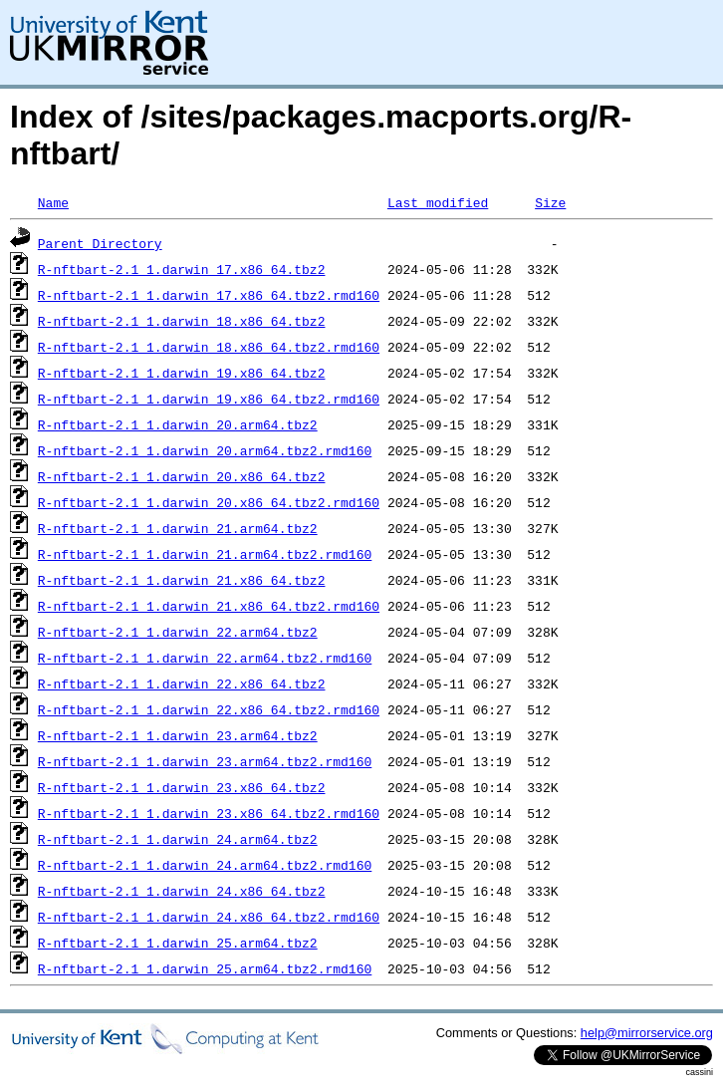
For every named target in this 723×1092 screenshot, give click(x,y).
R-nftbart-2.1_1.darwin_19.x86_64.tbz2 (182, 373)
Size (550, 202)
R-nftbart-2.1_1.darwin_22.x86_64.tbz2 (182, 683)
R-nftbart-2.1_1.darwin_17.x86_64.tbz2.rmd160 (208, 295)
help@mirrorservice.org (647, 1032)
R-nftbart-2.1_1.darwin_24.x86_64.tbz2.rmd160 (208, 917)
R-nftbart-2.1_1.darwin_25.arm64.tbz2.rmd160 (204, 968)
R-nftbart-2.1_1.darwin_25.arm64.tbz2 (178, 943)
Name (53, 202)
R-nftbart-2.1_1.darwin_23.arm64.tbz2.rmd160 (204, 761)
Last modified (437, 202)
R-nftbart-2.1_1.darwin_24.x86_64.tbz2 (182, 891)
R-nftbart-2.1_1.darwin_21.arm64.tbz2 (178, 528)
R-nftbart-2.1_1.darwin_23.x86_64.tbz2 (182, 787)
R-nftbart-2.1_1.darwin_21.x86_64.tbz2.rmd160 (208, 606)
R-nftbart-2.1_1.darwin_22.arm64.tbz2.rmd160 (204, 658)
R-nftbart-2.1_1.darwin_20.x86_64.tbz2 (182, 476)
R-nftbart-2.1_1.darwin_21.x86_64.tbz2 (182, 580)
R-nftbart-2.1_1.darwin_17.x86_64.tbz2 (182, 269)
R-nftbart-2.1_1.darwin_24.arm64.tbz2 (178, 839)
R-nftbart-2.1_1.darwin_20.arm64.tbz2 (178, 424)
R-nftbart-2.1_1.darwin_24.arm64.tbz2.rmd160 (204, 865)
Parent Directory (100, 243)
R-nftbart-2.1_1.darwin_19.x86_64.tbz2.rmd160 (208, 399)
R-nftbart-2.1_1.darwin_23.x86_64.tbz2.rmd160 (208, 813)
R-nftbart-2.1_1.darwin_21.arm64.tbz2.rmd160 (204, 554)
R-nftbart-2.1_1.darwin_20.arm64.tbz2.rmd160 (204, 450)
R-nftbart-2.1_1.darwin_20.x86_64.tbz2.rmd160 (208, 502)
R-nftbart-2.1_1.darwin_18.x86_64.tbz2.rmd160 (208, 347)
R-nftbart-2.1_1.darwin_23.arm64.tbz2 (178, 735)
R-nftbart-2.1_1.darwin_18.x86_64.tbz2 (182, 321)
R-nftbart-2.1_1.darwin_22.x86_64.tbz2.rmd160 (208, 709)
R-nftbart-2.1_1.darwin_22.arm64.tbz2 (178, 632)
